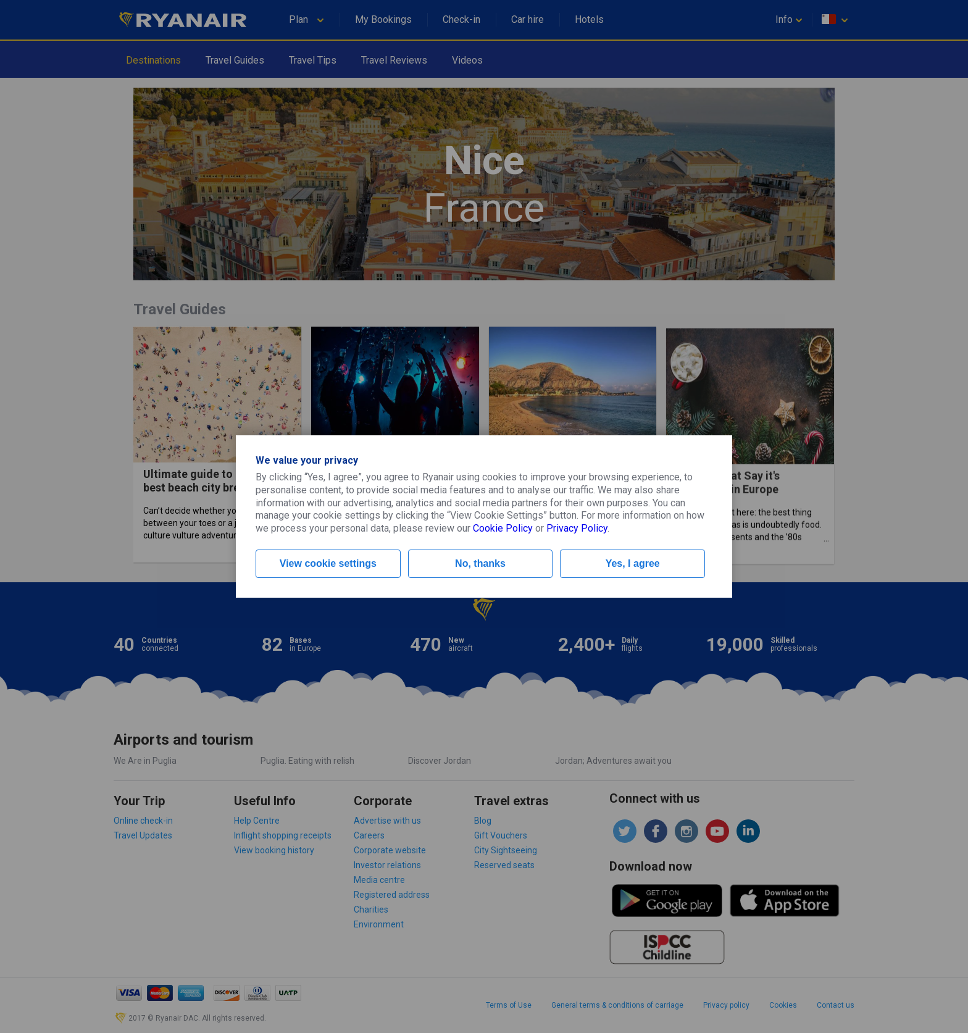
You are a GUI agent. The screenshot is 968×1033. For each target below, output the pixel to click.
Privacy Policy (576, 528)
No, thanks (480, 563)
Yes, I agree (633, 563)
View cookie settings (328, 563)
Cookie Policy (503, 528)
